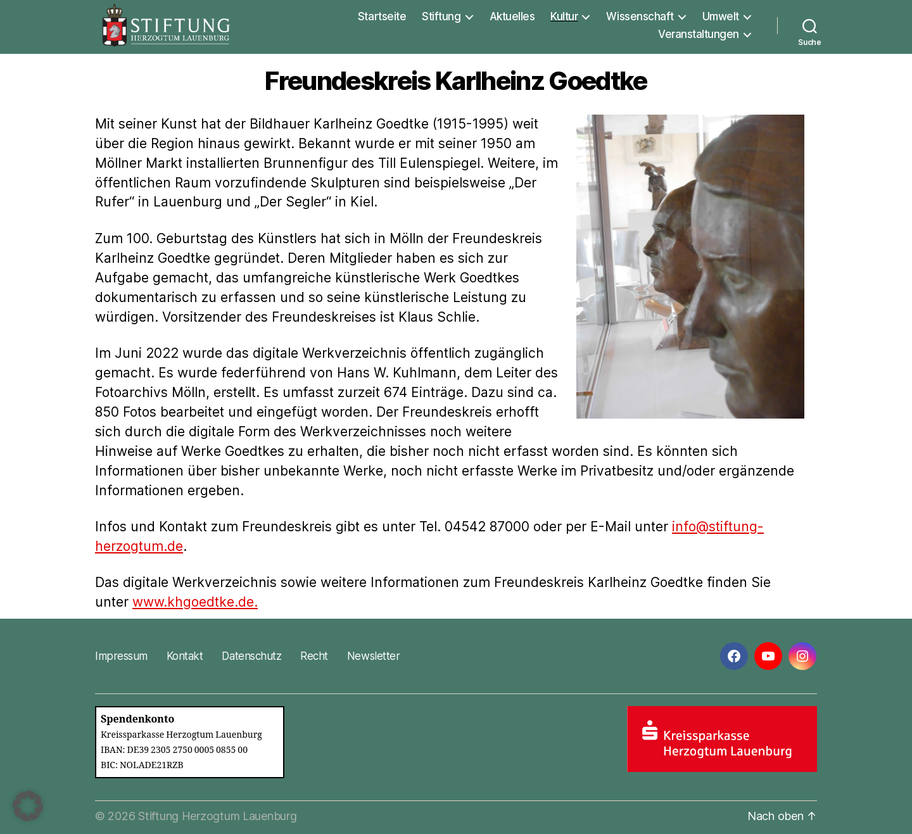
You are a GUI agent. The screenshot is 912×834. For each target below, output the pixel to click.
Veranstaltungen (698, 34)
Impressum (121, 656)
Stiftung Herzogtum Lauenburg (217, 816)
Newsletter (373, 656)
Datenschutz (251, 656)
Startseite (382, 16)
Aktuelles (512, 16)
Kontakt (185, 656)
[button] (28, 806)
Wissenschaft (639, 16)
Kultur (564, 16)
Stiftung (441, 16)
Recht (314, 656)
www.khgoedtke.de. (195, 602)
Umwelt (720, 16)
